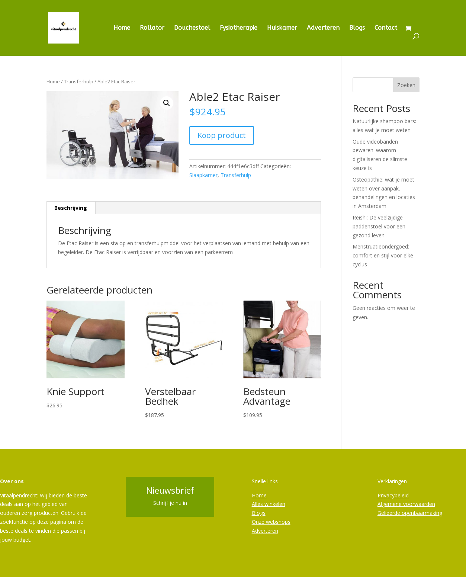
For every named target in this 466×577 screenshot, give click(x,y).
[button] (166, 103)
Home (121, 28)
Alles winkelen (268, 503)
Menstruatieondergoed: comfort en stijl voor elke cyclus (383, 255)
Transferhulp (78, 81)
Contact (386, 28)
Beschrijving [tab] (70, 207)
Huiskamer (282, 28)
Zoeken (406, 85)
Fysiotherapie (238, 28)
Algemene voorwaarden (406, 503)
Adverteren (323, 28)
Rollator (152, 28)
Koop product (221, 135)
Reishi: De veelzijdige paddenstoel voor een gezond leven (379, 226)
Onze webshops (271, 521)
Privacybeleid (393, 495)
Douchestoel (192, 28)
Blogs (357, 28)
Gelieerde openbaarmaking (409, 512)
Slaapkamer (203, 175)
